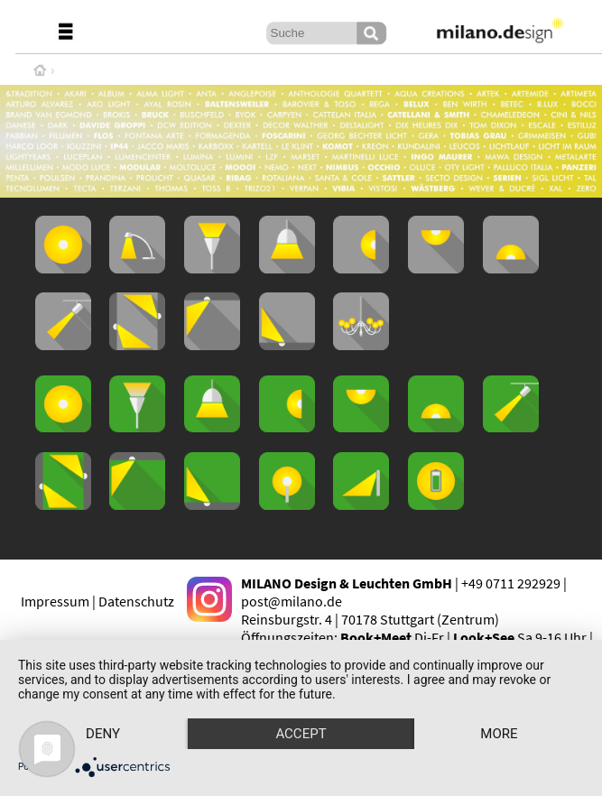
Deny (103, 734)
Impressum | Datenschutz (97, 601)
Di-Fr (392, 637)
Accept (300, 734)
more (498, 734)
